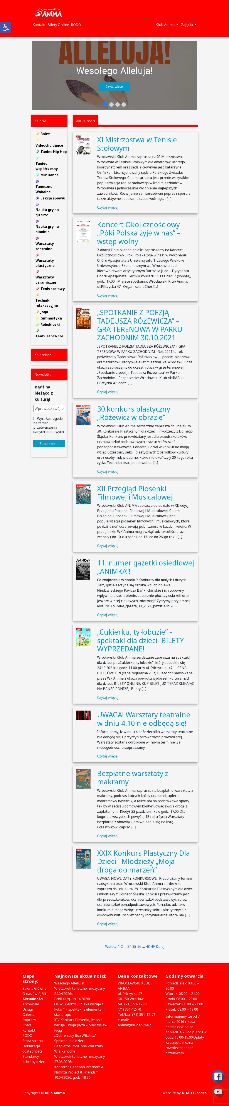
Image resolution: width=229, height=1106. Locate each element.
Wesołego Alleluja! (114, 70)
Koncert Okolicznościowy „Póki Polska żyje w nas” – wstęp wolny (138, 233)
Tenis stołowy (52, 288)
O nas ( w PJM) (34, 993)
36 (139, 946)
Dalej (160, 946)
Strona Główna (34, 988)
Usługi (27, 1009)
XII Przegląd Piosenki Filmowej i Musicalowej (135, 492)
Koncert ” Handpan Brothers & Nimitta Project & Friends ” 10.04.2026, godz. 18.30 (79, 1072)
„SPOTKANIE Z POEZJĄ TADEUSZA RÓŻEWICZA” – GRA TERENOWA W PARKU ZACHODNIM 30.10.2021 (139, 325)
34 (129, 946)
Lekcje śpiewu (52, 198)
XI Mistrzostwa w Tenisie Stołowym (137, 144)
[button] (114, 75)
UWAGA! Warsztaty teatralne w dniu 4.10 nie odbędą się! (143, 719)
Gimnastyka (51, 318)
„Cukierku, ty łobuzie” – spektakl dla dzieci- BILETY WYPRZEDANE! (140, 640)
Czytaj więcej (107, 207)
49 (153, 946)
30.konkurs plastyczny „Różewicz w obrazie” (133, 413)
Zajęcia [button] (187, 24)
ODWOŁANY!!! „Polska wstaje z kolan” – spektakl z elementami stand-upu (80, 1009)
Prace (27, 1025)
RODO (27, 1035)
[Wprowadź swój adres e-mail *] (49, 408)
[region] (114, 75)
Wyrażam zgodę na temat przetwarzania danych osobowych (48, 425)
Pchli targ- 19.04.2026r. (72, 998)
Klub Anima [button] (165, 24)
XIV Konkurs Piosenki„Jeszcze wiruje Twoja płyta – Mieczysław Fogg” (80, 1025)
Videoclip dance (49, 145)
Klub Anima (55, 1093)
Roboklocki (50, 324)
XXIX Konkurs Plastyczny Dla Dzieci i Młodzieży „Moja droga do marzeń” (143, 861)
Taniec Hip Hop (53, 151)
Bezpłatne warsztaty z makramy (132, 777)
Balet (45, 133)
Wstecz (111, 946)
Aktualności (32, 998)
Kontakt (28, 1030)
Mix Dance (49, 175)
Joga (44, 311)
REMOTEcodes (194, 1093)
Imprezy (29, 1019)
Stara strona (32, 1040)
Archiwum (30, 1004)
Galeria (28, 1014)
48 (148, 946)
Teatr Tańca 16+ (49, 336)
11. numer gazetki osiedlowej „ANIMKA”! (145, 567)
